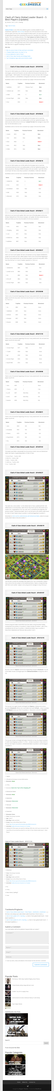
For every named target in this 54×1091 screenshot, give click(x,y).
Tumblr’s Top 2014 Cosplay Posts (20, 991)
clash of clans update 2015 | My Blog (15, 916)
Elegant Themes (23, 1089)
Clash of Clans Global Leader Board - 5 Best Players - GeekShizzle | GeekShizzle (26, 912)
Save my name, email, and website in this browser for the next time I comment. (26, 960)
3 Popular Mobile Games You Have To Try (16, 52)
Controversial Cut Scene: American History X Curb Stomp (26, 997)
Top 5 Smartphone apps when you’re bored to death (19, 58)
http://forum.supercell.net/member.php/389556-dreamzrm (22, 824)
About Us (24, 1082)
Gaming (21, 22)
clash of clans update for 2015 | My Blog (16, 920)
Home (18, 1082)
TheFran (9, 22)
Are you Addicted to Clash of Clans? (15, 54)
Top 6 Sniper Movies (17, 1004)
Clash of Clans (20, 31)
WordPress (38, 1089)
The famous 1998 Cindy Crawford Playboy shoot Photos (26, 979)
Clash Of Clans (11, 25)
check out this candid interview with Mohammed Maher (26, 516)
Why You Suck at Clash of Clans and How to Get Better (19, 50)
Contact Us (32, 1082)
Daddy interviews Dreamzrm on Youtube (21, 826)
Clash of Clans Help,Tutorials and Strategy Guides (18, 56)
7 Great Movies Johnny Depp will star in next (23, 985)
